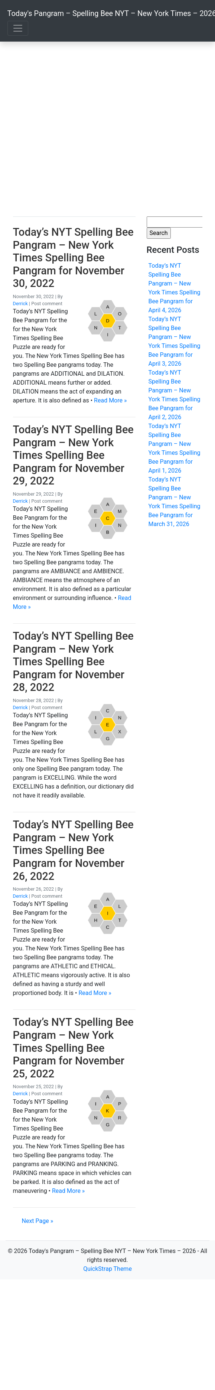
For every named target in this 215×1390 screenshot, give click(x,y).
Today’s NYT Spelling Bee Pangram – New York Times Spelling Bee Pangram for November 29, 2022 (73, 455)
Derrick (20, 303)
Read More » (110, 400)
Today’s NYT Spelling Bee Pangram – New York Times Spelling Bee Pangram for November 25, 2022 (73, 1048)
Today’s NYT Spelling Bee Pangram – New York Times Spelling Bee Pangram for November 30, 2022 (73, 258)
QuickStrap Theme (107, 1268)
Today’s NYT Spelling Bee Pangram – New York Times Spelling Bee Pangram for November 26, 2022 (73, 850)
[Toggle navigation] (17, 28)
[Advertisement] (69, 129)
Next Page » (37, 1220)
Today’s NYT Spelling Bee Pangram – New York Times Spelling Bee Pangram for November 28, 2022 (73, 662)
